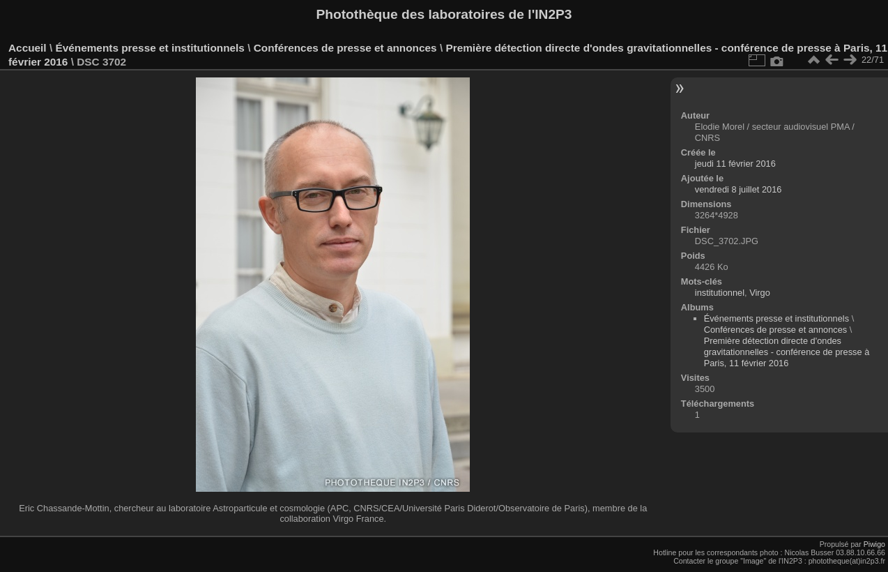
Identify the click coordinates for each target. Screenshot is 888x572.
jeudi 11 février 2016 (735, 163)
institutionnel (719, 292)
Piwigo (874, 544)
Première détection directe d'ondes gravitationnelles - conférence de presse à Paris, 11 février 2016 (787, 352)
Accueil (27, 48)
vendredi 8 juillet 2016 (738, 189)
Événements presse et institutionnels (149, 48)
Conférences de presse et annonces (345, 48)
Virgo (759, 292)
